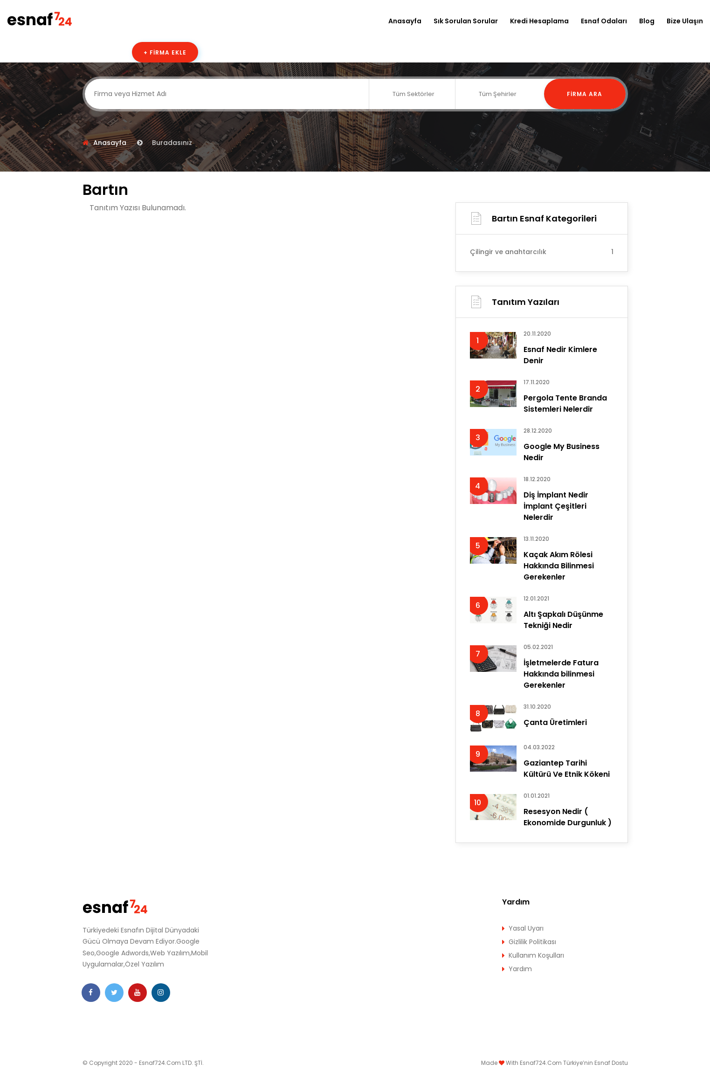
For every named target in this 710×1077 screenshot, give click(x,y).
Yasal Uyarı (526, 928)
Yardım (520, 968)
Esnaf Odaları (604, 21)
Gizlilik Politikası (532, 941)
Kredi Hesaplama (539, 21)
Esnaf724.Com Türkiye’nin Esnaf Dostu (574, 1063)
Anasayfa (404, 21)
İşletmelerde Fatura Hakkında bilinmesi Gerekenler (561, 673)
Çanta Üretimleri (555, 722)
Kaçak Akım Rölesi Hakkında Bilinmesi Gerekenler (559, 565)
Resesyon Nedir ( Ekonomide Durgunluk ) (568, 817)
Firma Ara (584, 94)
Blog (647, 21)
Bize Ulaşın (685, 21)
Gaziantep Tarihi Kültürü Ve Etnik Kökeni (567, 769)
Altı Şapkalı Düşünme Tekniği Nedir (563, 620)
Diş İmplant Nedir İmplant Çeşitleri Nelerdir (556, 506)
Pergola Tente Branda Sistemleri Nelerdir (565, 403)
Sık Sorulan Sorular (466, 21)
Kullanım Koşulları (536, 955)
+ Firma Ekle (165, 52)
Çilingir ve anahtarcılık (541, 251)
